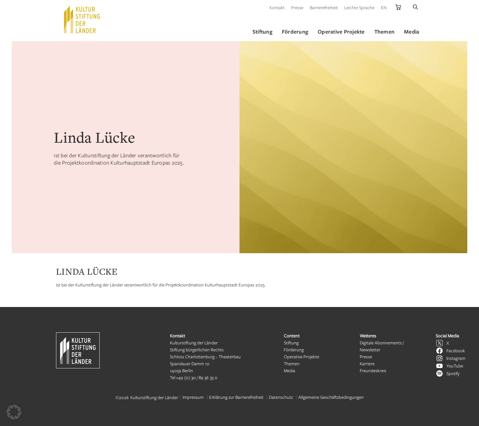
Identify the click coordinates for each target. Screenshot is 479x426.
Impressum (193, 397)
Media (289, 370)
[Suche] (415, 7)
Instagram (455, 358)
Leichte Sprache (359, 7)
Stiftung (291, 343)
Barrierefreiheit (324, 7)
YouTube (454, 366)
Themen (292, 363)
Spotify (452, 373)
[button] (14, 412)
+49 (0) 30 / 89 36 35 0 (196, 377)
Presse (297, 7)
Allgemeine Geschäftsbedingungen (331, 397)
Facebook (455, 351)
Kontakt (277, 7)
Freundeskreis (373, 370)
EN (384, 7)
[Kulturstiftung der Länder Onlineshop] (398, 7)
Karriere (367, 363)
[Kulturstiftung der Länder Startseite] (82, 19)
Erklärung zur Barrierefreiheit (236, 397)
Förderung (294, 350)
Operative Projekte (301, 357)
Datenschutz (281, 397)
